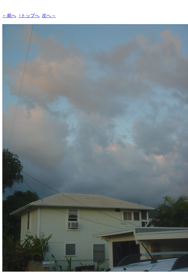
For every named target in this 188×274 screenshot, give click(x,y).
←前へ (9, 15)
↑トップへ (29, 15)
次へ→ (49, 15)
